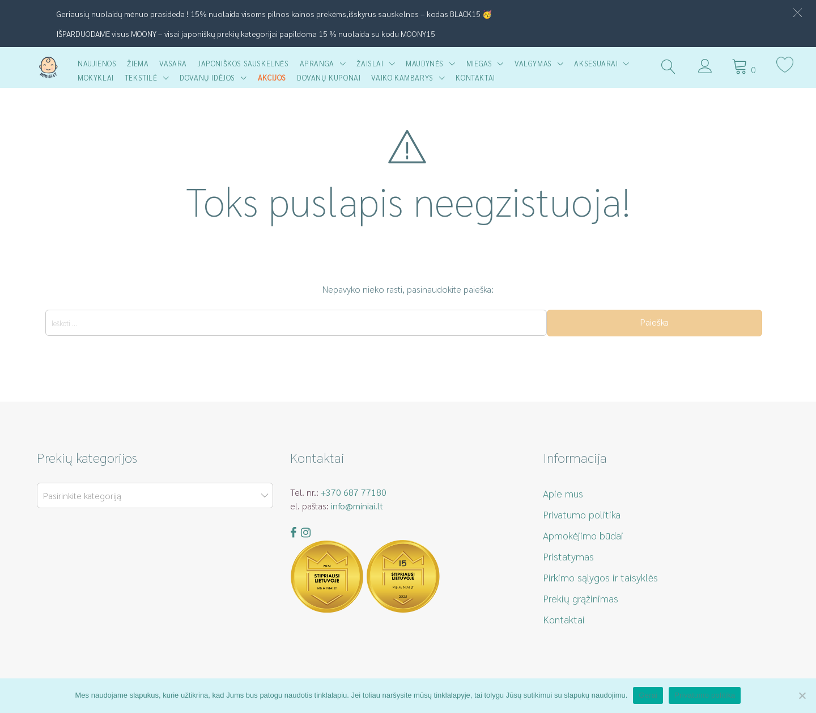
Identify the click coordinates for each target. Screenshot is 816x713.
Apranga (317, 63)
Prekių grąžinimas (580, 598)
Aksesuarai (596, 63)
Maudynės (425, 63)
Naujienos (97, 63)
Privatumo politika (581, 514)
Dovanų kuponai (328, 77)
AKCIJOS (272, 77)
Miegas (479, 63)
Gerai (648, 695)
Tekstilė (141, 77)
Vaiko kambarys (402, 77)
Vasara (173, 63)
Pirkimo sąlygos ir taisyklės (600, 577)
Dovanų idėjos (207, 77)
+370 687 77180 (353, 492)
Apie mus (563, 493)
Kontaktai (475, 77)
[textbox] (153, 496)
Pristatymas (568, 556)
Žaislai (369, 63)
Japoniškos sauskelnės (243, 63)
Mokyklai (96, 77)
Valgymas (533, 63)
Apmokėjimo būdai (583, 535)
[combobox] (155, 495)
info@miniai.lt (357, 506)
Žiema (137, 63)
